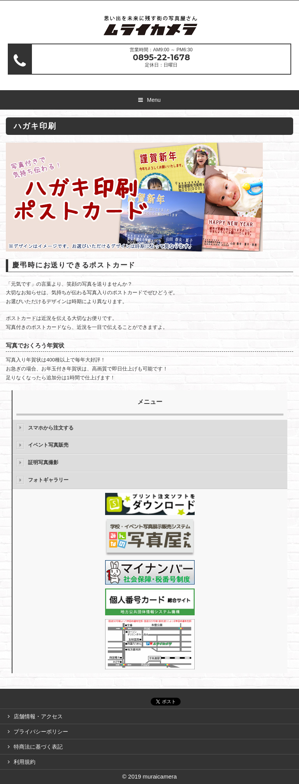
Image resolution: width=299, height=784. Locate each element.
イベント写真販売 (48, 445)
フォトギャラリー (48, 480)
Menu (153, 100)
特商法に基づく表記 (38, 747)
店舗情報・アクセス (38, 716)
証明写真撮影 (43, 462)
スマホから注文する (51, 428)
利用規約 (24, 762)
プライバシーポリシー (41, 731)
